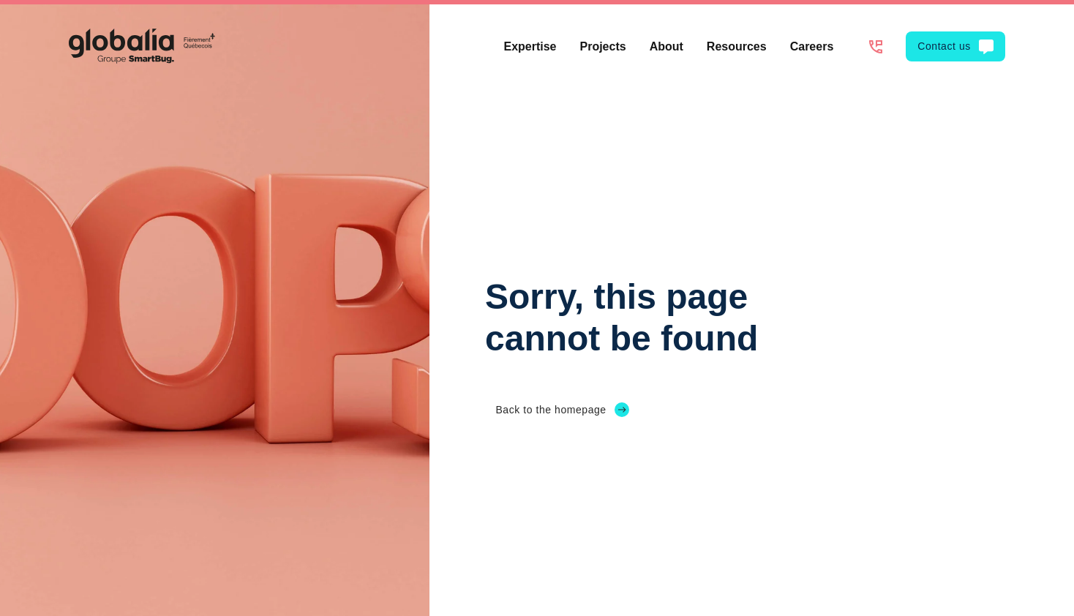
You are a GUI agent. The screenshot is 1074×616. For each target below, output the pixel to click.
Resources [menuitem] (737, 46)
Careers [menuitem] (812, 46)
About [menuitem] (666, 46)
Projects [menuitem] (603, 46)
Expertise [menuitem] (529, 46)
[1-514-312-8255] (875, 47)
